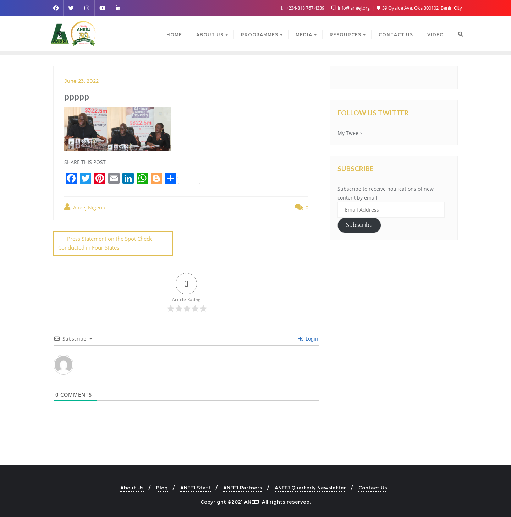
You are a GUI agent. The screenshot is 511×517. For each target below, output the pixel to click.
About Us (132, 487)
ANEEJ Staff (195, 487)
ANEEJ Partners (242, 487)
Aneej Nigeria (84, 207)
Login (308, 338)
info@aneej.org (351, 8)
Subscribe (359, 225)
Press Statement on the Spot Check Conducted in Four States (105, 243)
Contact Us (372, 487)
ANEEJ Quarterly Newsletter (310, 487)
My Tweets (350, 133)
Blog (162, 487)
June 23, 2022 (81, 81)
